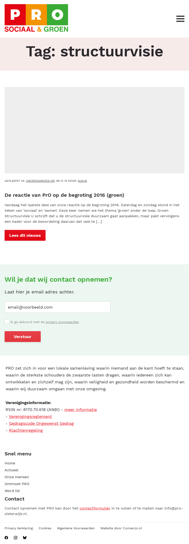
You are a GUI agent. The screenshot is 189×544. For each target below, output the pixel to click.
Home (10, 463)
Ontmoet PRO (17, 484)
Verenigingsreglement (30, 416)
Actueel (11, 470)
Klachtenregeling (26, 430)
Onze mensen (17, 477)
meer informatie (80, 409)
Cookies (45, 528)
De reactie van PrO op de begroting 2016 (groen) (64, 195)
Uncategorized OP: (40, 180)
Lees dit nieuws (25, 235)
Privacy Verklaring (19, 528)
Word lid (12, 491)
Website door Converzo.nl (121, 528)
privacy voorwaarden (62, 322)
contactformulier (95, 508)
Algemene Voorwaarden (76, 528)
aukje (82, 180)
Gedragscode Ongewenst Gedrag (41, 423)
